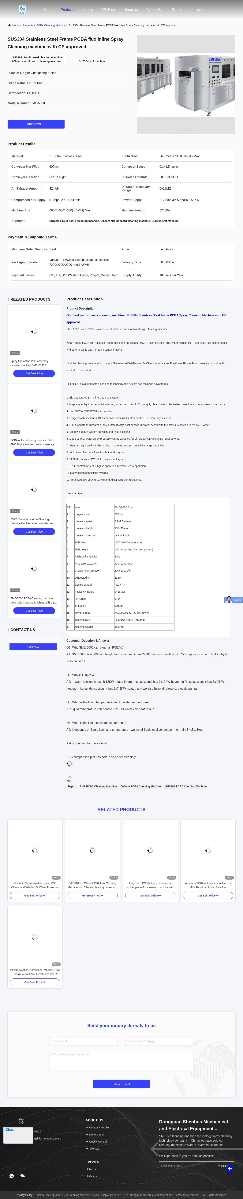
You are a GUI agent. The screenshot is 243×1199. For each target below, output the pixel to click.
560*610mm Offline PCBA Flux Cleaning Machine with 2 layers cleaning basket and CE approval (93, 885)
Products (67, 10)
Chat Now (36, 124)
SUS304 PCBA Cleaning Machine (186, 786)
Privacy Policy (24, 1195)
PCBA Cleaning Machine (50, 25)
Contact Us (154, 10)
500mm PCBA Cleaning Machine (141, 786)
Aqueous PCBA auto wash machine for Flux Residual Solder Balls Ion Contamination (208, 885)
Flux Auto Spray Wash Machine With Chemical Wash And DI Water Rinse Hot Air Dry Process (35, 885)
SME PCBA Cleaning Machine (98, 786)
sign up (223, 1165)
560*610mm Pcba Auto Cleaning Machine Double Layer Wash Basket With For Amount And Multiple (31, 523)
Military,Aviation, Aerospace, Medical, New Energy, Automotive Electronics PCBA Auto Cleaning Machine (35, 972)
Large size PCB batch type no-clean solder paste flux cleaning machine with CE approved (150, 885)
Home (47, 10)
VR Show (108, 10)
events (177, 10)
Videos (88, 10)
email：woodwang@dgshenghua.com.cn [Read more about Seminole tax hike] (36, 1138)
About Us (131, 10)
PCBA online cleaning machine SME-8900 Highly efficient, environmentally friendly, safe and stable (32, 444)
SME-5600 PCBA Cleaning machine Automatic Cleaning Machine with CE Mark (32, 602)
